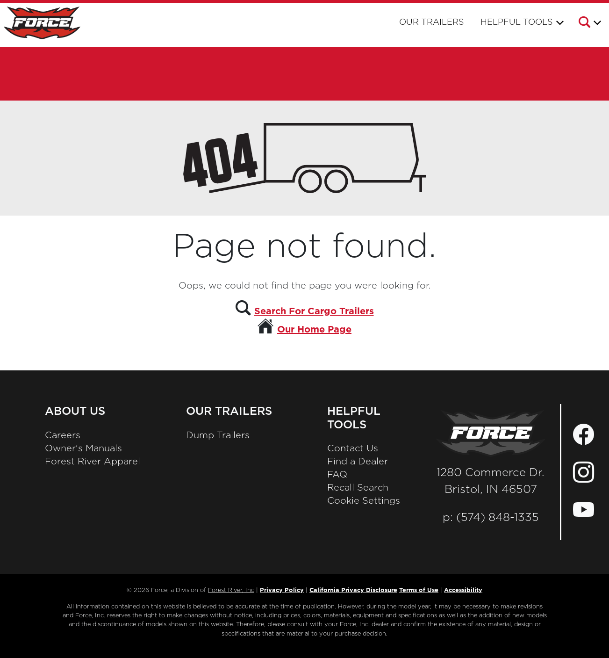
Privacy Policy (282, 590)
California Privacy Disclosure (353, 590)
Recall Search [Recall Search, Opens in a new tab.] (357, 487)
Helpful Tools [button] (516, 22)
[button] (589, 24)
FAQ (337, 474)
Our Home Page (314, 329)
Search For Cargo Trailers (314, 311)
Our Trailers (431, 22)
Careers (62, 435)
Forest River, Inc (231, 590)
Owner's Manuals (83, 448)
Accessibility (463, 590)
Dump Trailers (218, 435)
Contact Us (352, 448)
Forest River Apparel (92, 461)
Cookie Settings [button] (363, 501)
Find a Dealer (357, 461)
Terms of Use (418, 590)
